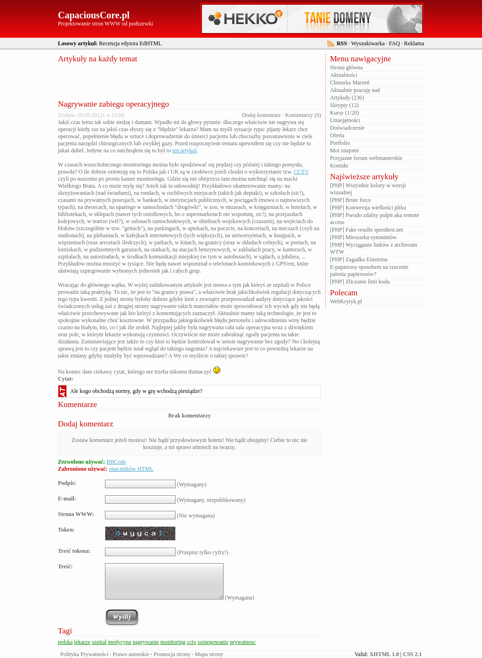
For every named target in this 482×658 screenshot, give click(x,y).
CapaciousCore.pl (93, 15)
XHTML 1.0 (384, 654)
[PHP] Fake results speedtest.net (366, 229)
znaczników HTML (131, 469)
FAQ (394, 43)
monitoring (173, 642)
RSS (342, 43)
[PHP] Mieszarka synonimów (363, 237)
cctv (191, 642)
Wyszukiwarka (368, 43)
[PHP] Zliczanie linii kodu (360, 281)
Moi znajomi (344, 150)
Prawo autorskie (130, 654)
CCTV (301, 171)
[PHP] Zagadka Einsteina (358, 259)
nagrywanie (146, 642)
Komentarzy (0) (303, 115)
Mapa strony (209, 654)
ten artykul (184, 150)
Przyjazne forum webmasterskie (366, 158)
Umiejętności (345, 120)
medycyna (119, 642)
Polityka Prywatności (84, 654)
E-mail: (67, 498)
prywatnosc (243, 642)
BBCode (116, 461)
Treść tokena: (74, 551)
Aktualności (343, 75)
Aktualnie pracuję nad (355, 90)
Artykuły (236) (347, 97)
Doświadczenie (347, 128)
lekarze (82, 642)
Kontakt (339, 165)
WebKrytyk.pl (346, 301)
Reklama (414, 43)
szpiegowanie (213, 642)
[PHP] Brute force (350, 200)
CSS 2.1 (412, 654)
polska (65, 642)
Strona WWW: (76, 514)
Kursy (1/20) (344, 112)
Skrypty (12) (344, 105)
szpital (99, 642)
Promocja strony (172, 654)
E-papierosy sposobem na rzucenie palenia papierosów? (369, 270)
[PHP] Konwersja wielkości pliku (368, 207)
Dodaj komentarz (261, 115)
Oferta (337, 135)
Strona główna (346, 67)
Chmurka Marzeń (350, 82)
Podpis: (67, 483)
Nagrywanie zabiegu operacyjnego (113, 104)
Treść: (65, 566)
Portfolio (340, 143)
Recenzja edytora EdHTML (130, 43)
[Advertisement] (190, 81)
